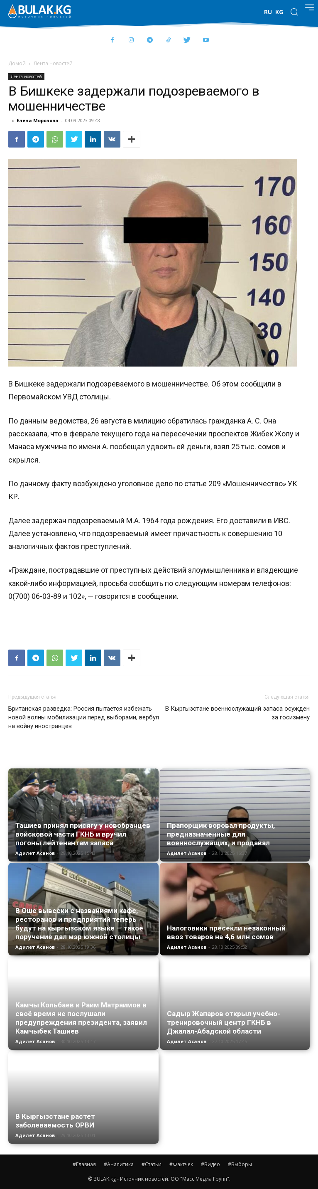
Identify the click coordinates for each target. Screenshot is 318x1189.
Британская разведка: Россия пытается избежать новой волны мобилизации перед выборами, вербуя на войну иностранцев (83, 717)
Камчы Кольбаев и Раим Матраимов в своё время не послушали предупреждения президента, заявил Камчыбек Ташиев (81, 1018)
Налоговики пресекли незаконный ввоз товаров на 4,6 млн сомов (226, 932)
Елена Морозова (38, 120)
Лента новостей (53, 63)
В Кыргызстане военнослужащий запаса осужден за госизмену (237, 713)
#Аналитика (119, 1164)
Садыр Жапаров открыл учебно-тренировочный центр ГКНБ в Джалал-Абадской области (223, 1022)
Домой (17, 63)
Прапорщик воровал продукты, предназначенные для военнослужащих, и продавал (221, 834)
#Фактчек (181, 1164)
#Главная (84, 1164)
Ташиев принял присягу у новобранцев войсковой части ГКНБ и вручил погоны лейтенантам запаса (82, 834)
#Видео (210, 1164)
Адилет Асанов (35, 853)
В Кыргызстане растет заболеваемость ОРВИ (55, 1120)
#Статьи (151, 1164)
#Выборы (240, 1164)
